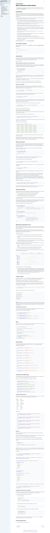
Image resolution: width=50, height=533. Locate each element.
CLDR (18, 23)
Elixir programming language (34, 531)
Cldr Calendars (4, 0)
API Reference (2, 4)
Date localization (3, 12)
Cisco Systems (23, 57)
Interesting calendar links (4, 14)
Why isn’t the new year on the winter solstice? (23, 522)
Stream (38, 119)
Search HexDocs (35, 530)
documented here (37, 492)
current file (31, 530)
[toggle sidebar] (9, 1)
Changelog (1, 16)
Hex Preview (28, 530)
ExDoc (26, 531)
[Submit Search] (16, 1)
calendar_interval (25, 458)
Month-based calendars (4, 9)
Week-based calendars (4, 8)
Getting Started (3, 7)
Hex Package (25, 530)
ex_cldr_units (21, 437)
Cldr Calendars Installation (4, 6)
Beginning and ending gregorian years (5, 10)
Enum (35, 119)
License (1, 15)
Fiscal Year (18, 21)
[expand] (9, 4)
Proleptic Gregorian (18, 15)
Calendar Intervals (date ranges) (5, 13)
